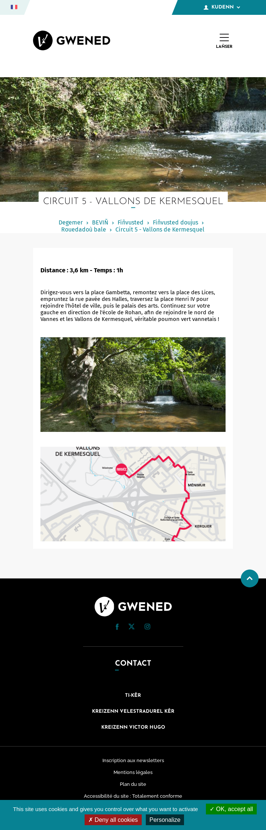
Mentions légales (133, 772)
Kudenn (222, 7)
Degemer (71, 222)
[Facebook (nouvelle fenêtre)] (117, 628)
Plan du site (133, 784)
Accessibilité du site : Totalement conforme (133, 796)
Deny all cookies (113, 820)
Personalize (165, 820)
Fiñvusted (131, 222)
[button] (117, 627)
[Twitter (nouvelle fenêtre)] (131, 627)
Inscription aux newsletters (133, 760)
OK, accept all (231, 809)
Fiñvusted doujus (175, 222)
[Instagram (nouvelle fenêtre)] (147, 628)
